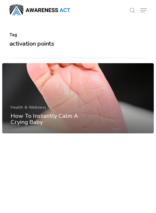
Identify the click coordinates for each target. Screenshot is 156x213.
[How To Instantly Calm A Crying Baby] (78, 98)
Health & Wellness (29, 107)
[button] (143, 10)
